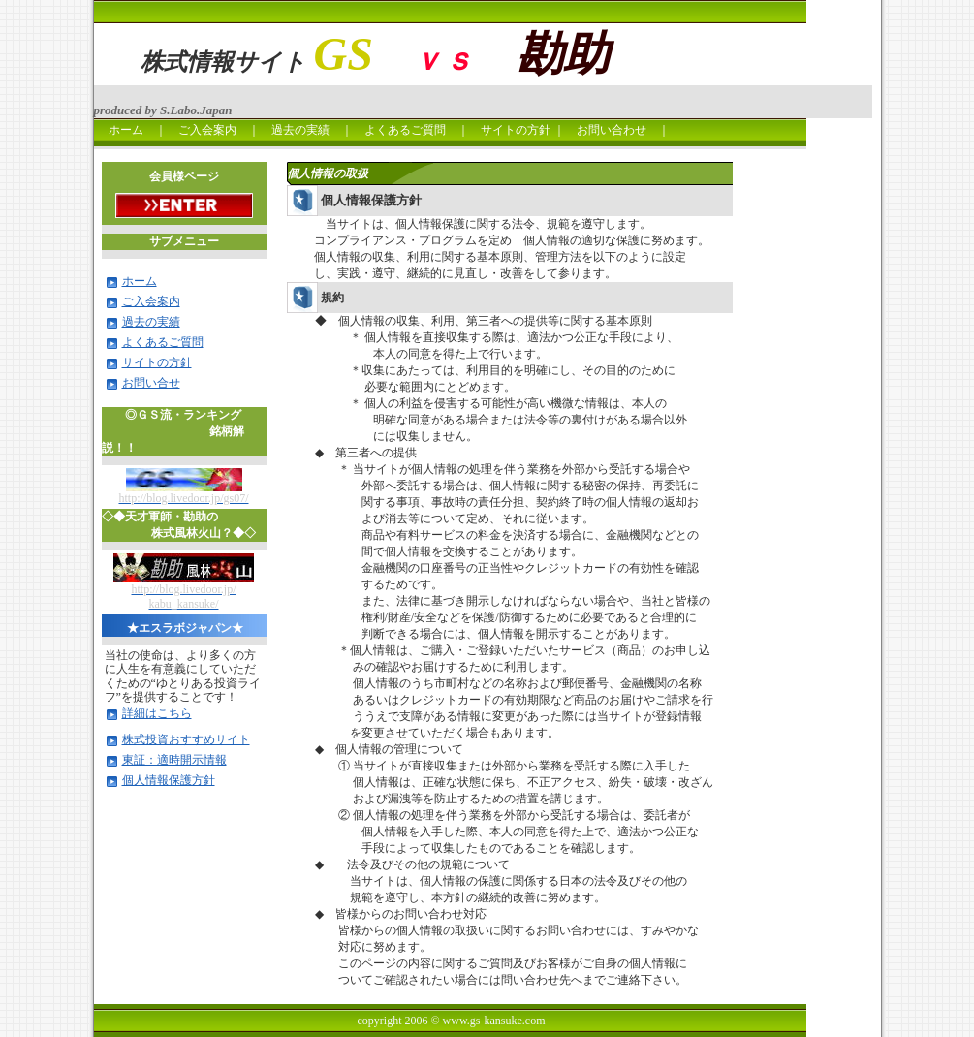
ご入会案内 (207, 130)
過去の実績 (300, 130)
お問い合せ (151, 383)
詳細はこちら (157, 713)
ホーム (120, 130)
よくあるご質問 (405, 130)
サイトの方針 (515, 130)
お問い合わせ (617, 130)
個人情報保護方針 (168, 780)
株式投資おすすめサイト (186, 739)
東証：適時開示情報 (174, 760)
